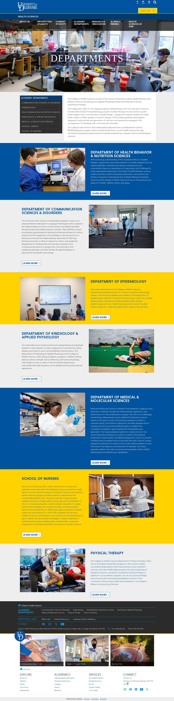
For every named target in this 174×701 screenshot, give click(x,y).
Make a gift (46, 619)
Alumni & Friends (115, 22)
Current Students (61, 22)
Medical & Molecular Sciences (37, 121)
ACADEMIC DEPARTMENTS (34, 97)
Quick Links (145, 11)
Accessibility (103, 699)
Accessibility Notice (96, 678)
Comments (87, 699)
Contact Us (127, 678)
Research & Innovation (98, 22)
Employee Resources (61, 619)
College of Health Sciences (51, 30)
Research (57, 690)
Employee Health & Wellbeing (84, 619)
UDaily (22, 684)
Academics (30, 30)
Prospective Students (44, 22)
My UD (91, 684)
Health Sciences (28, 16)
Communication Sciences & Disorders (41, 103)
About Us (24, 21)
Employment (24, 690)
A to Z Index (93, 690)
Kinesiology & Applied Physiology (39, 117)
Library (57, 687)
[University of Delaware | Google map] (128, 684)
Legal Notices (94, 699)
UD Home (21, 30)
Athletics (23, 681)
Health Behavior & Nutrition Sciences (41, 112)
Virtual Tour (24, 687)
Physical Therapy (30, 126)
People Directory (95, 681)
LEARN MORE (99, 193)
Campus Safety (94, 687)
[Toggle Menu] (60, 102)
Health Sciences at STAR (135, 24)
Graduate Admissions (62, 681)
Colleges (38, 30)
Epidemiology (29, 107)
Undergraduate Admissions (64, 678)
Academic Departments (81, 22)
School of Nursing (31, 131)
